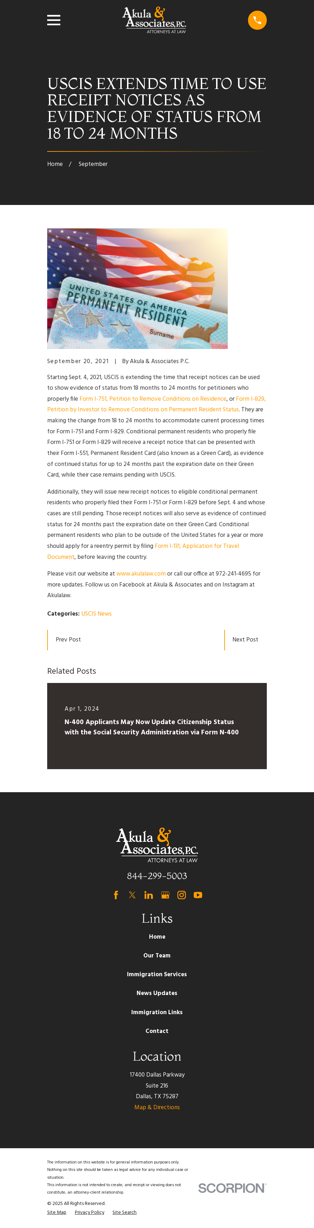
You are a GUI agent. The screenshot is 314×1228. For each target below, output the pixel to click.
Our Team (157, 956)
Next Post (245, 640)
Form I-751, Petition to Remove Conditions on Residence (152, 399)
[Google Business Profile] (165, 895)
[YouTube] (198, 895)
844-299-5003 (157, 875)
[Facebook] (116, 895)
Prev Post (68, 640)
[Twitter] (132, 895)
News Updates (157, 993)
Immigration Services (157, 974)
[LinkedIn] (148, 895)
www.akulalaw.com (141, 574)
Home (157, 937)
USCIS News (96, 614)
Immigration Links (157, 1012)
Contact (157, 1031)
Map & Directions (157, 1107)
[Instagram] (181, 895)
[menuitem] (56, 1212)
